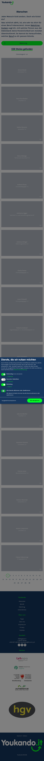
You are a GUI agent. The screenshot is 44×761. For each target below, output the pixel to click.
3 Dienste (9, 376)
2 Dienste (9, 381)
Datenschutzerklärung (20, 369)
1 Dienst (9, 386)
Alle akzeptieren (34, 400)
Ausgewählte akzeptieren (9, 400)
